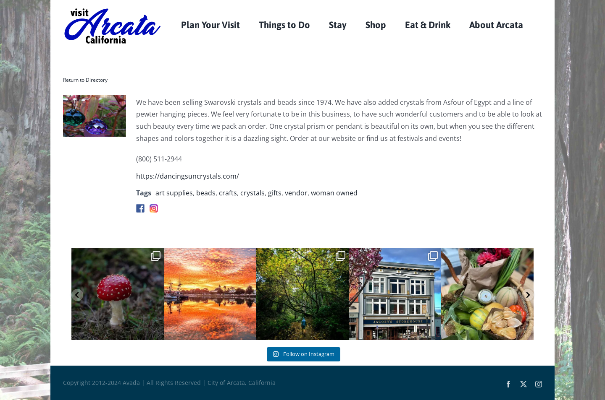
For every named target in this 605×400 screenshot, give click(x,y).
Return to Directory (85, 79)
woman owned (334, 192)
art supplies (174, 192)
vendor (296, 192)
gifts (274, 192)
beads (206, 192)
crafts (228, 192)
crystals (252, 192)
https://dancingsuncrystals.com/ (187, 176)
